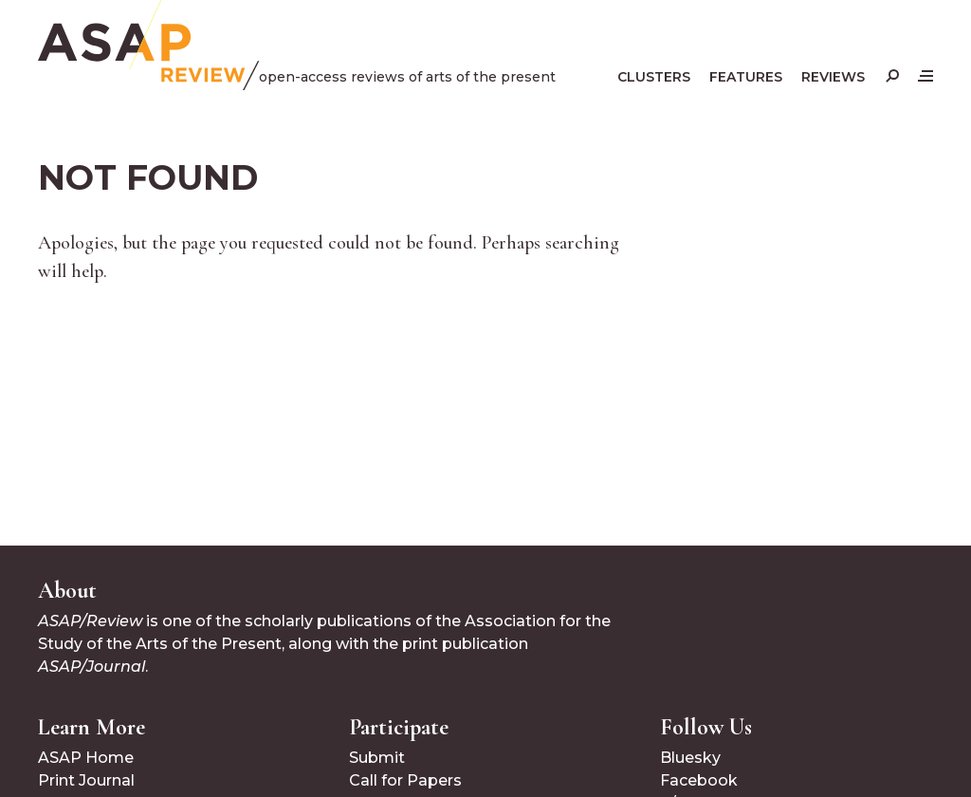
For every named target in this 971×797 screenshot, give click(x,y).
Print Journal (86, 780)
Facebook (699, 780)
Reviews (833, 76)
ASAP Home (86, 758)
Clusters (653, 76)
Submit (377, 758)
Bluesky (690, 758)
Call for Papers (405, 780)
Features (745, 76)
